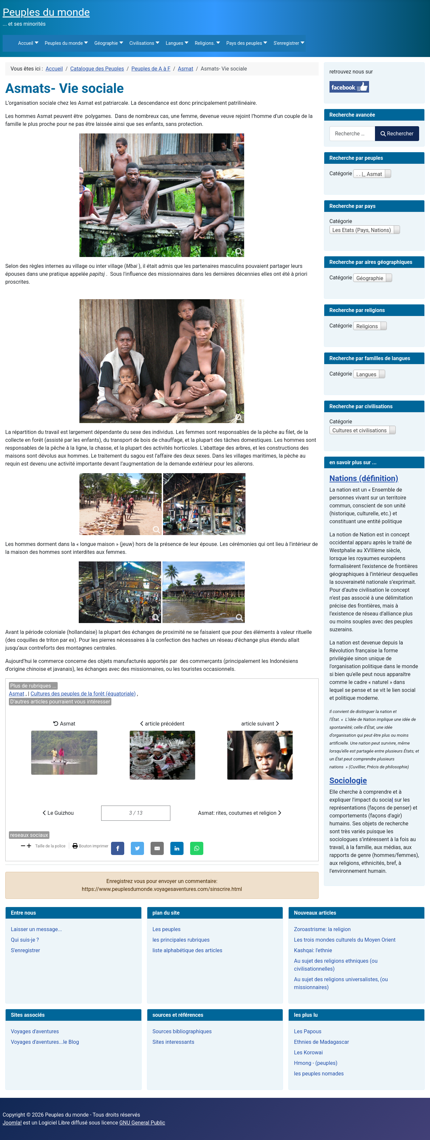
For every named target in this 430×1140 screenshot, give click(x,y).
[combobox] (353, 133)
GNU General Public (142, 1123)
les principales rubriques (181, 940)
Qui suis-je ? (25, 940)
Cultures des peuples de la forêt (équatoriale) (83, 694)
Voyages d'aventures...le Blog (45, 1042)
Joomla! (12, 1123)
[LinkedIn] (177, 848)
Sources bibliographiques (182, 1031)
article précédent (162, 750)
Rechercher (397, 133)
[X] (137, 848)
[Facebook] (117, 848)
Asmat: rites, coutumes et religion (239, 813)
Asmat (16, 694)
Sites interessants (173, 1042)
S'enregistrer (25, 950)
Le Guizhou (58, 813)
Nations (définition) (364, 478)
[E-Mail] (157, 848)
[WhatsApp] (196, 848)
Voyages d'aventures (35, 1031)
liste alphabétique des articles (187, 950)
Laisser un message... (36, 929)
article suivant (260, 750)
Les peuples (167, 929)
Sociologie (348, 780)
